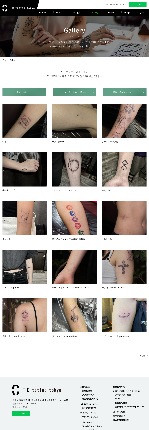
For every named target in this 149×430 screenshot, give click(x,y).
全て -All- (22, 92)
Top (4, 60)
